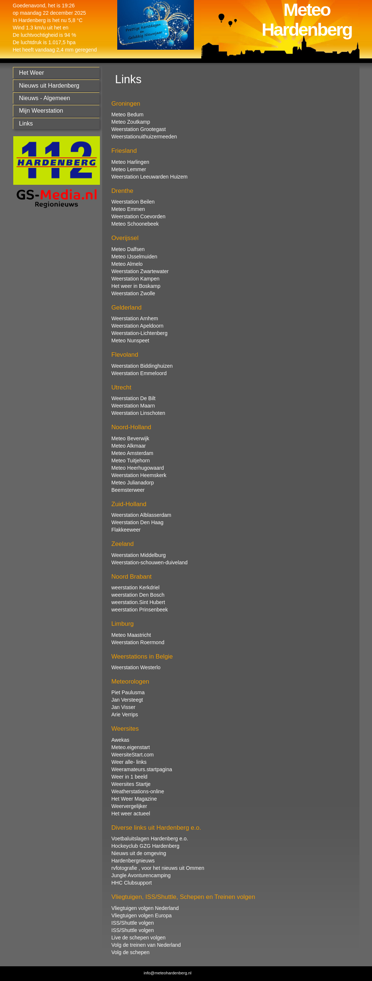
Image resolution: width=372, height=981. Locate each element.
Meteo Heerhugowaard (137, 468)
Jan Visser (123, 707)
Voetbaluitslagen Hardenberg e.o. (149, 838)
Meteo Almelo (127, 264)
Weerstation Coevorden (138, 216)
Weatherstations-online (137, 791)
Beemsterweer (128, 490)
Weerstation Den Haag (137, 522)
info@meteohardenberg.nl (168, 973)
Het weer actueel (130, 813)
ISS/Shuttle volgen (132, 923)
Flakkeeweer (125, 530)
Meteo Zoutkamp (130, 122)
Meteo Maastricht (131, 635)
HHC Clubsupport (131, 883)
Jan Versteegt (127, 700)
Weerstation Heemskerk (138, 475)
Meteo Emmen (128, 209)
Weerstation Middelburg (138, 555)
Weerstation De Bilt (133, 398)
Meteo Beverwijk (130, 438)
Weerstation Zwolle (133, 293)
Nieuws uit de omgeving (138, 853)
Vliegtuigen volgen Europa (141, 915)
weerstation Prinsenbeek (139, 610)
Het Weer (31, 72)
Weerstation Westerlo (135, 667)
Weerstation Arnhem (134, 318)
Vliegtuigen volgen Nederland (145, 908)
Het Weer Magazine (134, 799)
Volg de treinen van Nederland (146, 945)
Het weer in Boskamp (135, 286)
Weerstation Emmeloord (139, 373)
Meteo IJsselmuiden (134, 257)
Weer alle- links (128, 762)
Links (26, 123)
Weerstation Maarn (133, 406)
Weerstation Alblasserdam (141, 515)
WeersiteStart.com (132, 755)
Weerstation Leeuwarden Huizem (149, 177)
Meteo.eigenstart (130, 747)
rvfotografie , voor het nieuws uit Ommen (157, 868)
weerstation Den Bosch (137, 595)
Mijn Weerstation (41, 110)
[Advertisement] (54, 330)
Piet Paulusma (128, 692)
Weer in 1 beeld (129, 777)
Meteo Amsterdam (132, 453)
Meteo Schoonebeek (135, 224)
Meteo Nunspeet (130, 340)
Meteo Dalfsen (128, 249)
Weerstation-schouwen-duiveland (149, 562)
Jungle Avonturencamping (141, 875)
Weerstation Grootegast (138, 129)
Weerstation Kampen (135, 279)
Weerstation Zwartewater (139, 271)
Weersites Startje (130, 784)
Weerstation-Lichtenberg (139, 333)
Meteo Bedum (127, 114)
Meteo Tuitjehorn (130, 460)
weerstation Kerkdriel (135, 587)
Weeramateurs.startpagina (141, 769)
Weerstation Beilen (132, 202)
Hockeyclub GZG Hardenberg (145, 846)
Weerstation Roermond (137, 642)
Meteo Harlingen (130, 162)
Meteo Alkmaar (128, 446)
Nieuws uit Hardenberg (49, 85)
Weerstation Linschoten (138, 413)
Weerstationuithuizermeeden (144, 137)
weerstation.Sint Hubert (138, 602)
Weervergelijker (129, 806)
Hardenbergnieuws (133, 861)
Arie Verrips (124, 714)
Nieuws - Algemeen (44, 98)
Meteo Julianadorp (132, 483)
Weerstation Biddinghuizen (142, 366)
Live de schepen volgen (138, 938)
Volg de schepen (130, 952)
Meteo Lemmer (128, 169)
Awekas (120, 740)
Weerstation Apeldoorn (137, 326)
